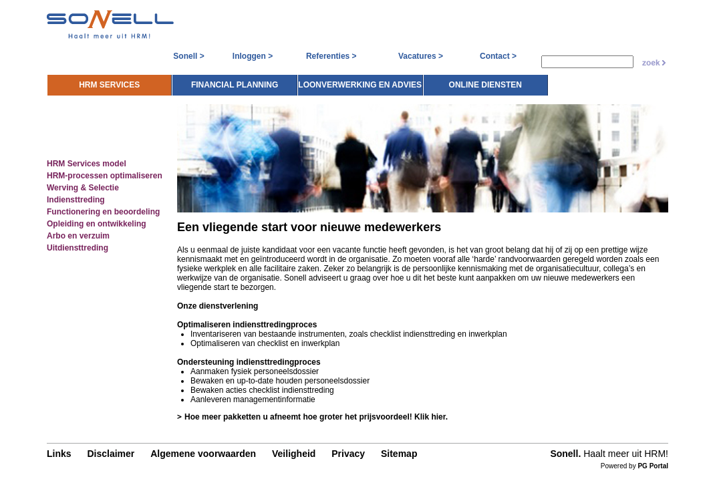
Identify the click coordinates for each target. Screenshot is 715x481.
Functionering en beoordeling (97, 209)
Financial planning (360, 79)
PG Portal (659, 468)
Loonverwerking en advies (485, 79)
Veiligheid (287, 455)
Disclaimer (104, 455)
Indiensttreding (70, 197)
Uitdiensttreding (72, 245)
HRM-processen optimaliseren (99, 173)
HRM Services (234, 79)
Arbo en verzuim (72, 233)
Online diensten (611, 79)
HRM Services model (81, 161)
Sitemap (392, 455)
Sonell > (188, 56)
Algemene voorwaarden (196, 455)
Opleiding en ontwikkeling (91, 221)
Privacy (341, 455)
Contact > (498, 56)
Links (52, 455)
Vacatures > (420, 56)
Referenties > (331, 56)
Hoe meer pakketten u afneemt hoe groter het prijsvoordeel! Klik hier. (312, 416)
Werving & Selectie (77, 185)
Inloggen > (253, 56)
